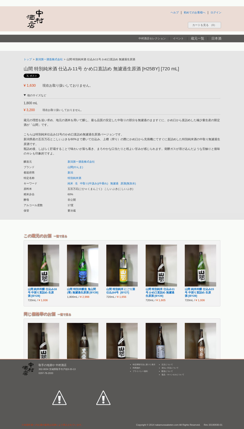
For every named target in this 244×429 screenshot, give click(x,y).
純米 (70, 183)
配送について (167, 371)
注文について (167, 364)
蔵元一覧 (197, 38)
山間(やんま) (75, 167)
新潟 (70, 172)
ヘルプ (175, 12)
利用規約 (136, 368)
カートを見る (204, 25)
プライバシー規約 (140, 371)
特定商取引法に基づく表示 (144, 364)
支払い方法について (170, 368)
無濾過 (114, 183)
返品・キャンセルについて (173, 375)
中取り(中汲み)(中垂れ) (94, 183)
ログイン (216, 12)
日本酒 (216, 38)
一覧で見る (60, 236)
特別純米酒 (74, 178)
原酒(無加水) (128, 183)
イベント (178, 38)
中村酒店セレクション (152, 38)
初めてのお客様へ (194, 12)
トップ (28, 59)
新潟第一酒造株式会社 (49, 59)
